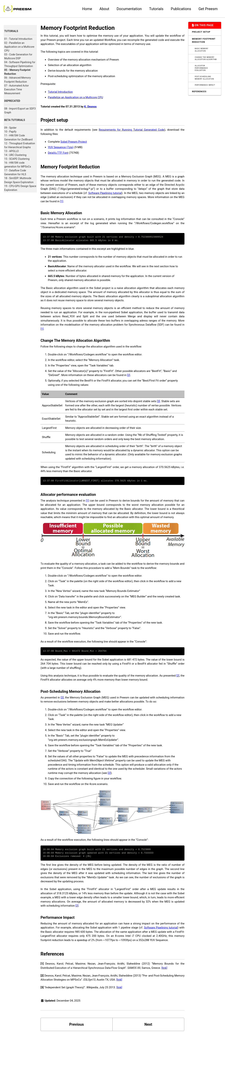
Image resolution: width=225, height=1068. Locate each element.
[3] (158, 401)
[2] (128, 375)
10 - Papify (10, 131)
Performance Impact (205, 85)
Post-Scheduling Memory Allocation (204, 78)
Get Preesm (208, 9)
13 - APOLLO (11, 151)
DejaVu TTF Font (58, 152)
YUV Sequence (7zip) (61, 147)
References (199, 91)
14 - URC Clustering (15, 154)
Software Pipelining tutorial (105, 193)
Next (148, 1024)
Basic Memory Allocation (201, 50)
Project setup (201, 32)
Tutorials (156, 9)
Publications (181, 9)
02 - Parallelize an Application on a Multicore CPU (19, 46)
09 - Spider (10, 127)
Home (87, 9)
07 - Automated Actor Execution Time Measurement (16, 89)
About (104, 9)
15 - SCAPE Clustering (16, 158)
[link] (164, 968)
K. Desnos (90, 106)
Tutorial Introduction (60, 91)
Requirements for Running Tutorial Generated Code (131, 129)
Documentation (129, 9)
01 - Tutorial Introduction (18, 38)
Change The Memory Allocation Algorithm (206, 58)
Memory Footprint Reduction (203, 40)
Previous (76, 1024)
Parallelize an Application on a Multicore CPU (75, 97)
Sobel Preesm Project (73, 141)
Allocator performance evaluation (201, 68)
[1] (61, 201)
